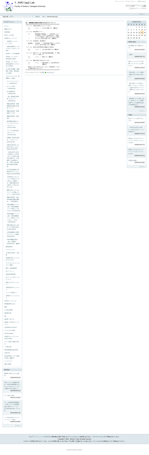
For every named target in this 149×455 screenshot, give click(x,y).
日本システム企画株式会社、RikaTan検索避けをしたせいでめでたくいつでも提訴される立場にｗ (12, 387)
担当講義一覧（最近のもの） (136, 48)
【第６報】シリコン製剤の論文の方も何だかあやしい (136, 76)
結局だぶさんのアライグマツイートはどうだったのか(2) (136, 142)
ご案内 (136, 56)
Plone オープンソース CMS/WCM (39, 436)
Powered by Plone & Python (74, 449)
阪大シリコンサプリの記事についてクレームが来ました (136, 65)
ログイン (142, 14)
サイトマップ (119, 1)
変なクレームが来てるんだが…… (136, 121)
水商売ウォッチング (15, 16)
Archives (6, 369)
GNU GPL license (97, 436)
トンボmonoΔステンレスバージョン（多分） (12, 420)
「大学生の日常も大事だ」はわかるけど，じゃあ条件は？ (136, 131)
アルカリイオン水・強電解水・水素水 (34, 16)
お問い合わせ (141, 1)
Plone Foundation (72, 436)
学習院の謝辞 (136, 162)
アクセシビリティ (130, 1)
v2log (130, 115)
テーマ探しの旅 (12, 397)
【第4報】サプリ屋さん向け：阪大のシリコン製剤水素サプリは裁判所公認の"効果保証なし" (136, 103)
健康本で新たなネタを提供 (12, 376)
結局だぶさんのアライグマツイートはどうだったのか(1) (136, 153)
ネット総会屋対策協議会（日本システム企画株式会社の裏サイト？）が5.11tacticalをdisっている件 (12, 408)
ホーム (6, 26)
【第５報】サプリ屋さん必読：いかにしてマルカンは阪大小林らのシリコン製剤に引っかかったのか (136, 89)
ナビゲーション (9, 22)
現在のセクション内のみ (138, 8)
